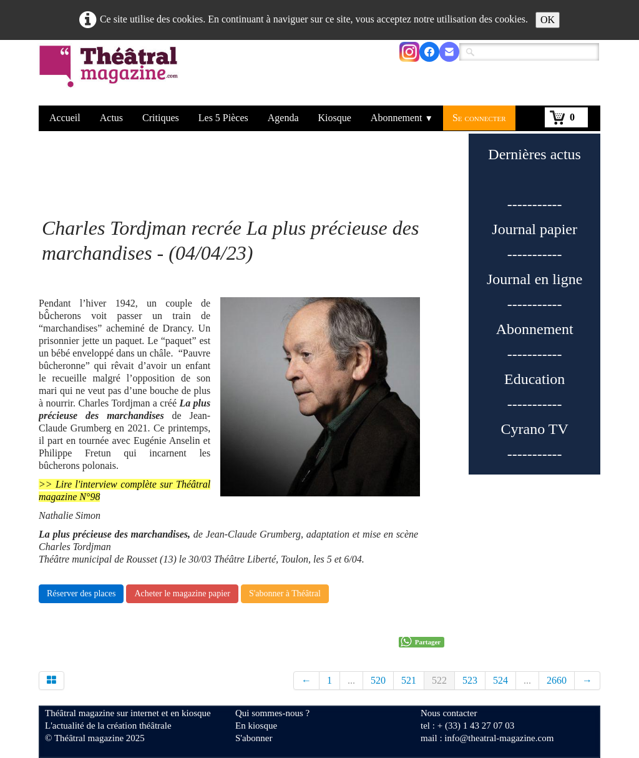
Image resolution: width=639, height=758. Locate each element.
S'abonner (253, 738)
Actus (111, 117)
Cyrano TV (534, 429)
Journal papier (534, 229)
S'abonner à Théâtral (285, 593)
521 (408, 680)
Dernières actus (534, 154)
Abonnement (402, 117)
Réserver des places (81, 593)
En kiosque (256, 726)
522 (439, 680)
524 (500, 680)
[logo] (110, 74)
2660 (557, 680)
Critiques (160, 117)
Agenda (283, 117)
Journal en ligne (534, 279)
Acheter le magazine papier (182, 593)
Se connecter (479, 117)
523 (469, 680)
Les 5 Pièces (223, 117)
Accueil (64, 117)
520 (378, 680)
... (351, 680)
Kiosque (334, 117)
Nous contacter (449, 713)
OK (547, 19)
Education (534, 379)
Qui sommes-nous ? (272, 713)
